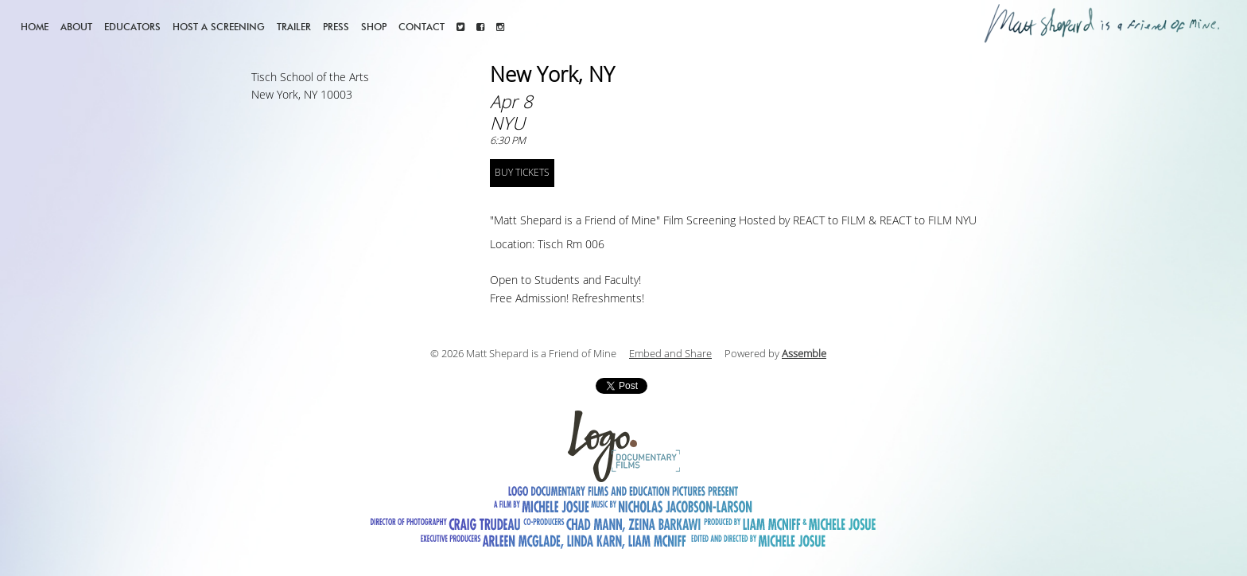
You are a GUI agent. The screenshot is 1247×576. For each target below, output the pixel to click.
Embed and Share (670, 354)
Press (336, 27)
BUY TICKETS (522, 172)
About (76, 27)
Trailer (294, 27)
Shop (374, 27)
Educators (132, 27)
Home (35, 27)
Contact (421, 27)
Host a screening (219, 27)
